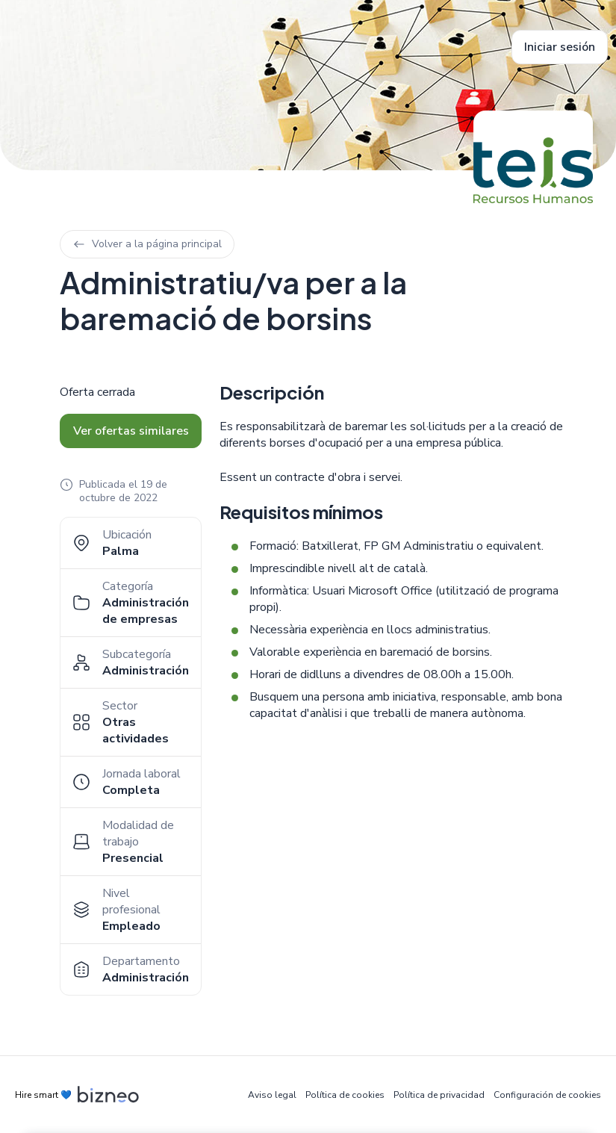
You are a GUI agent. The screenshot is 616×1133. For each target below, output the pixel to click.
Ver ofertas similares (131, 431)
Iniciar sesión (559, 47)
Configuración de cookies (547, 1095)
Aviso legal (272, 1095)
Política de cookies (345, 1095)
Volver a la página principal (147, 244)
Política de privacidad (439, 1095)
